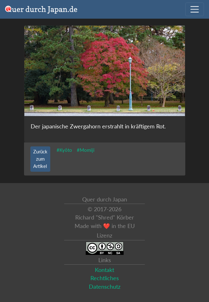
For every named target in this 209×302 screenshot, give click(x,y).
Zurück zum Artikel (40, 159)
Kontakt (104, 270)
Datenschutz (104, 286)
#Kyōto (64, 150)
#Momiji (86, 150)
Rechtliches (104, 278)
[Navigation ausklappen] (194, 9)
